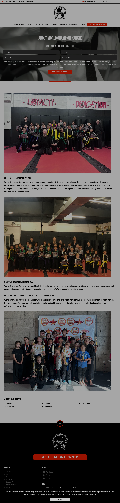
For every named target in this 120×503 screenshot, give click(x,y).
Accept (60, 499)
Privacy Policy (83, 494)
